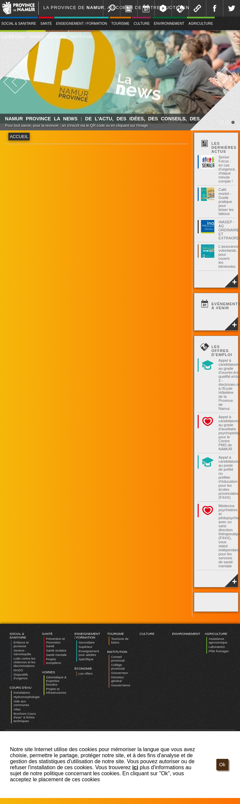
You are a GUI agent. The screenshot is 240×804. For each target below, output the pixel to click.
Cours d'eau (20, 687)
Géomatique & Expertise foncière (56, 680)
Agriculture (200, 23)
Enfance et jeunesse (21, 644)
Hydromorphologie (26, 697)
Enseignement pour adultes (89, 653)
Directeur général (117, 679)
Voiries (36, 37)
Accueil (19, 136)
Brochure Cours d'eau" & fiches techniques (24, 717)
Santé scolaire (56, 650)
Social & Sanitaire (17, 635)
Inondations (21, 692)
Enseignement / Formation (81, 23)
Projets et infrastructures (56, 690)
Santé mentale (56, 655)
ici (135, 767)
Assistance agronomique (218, 640)
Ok (222, 764)
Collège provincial (118, 666)
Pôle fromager (219, 651)
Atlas (16, 709)
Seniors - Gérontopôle (22, 652)
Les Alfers (86, 673)
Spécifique (86, 659)
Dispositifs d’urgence (20, 676)
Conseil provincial (118, 658)
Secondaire (87, 642)
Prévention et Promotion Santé (55, 642)
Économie (56, 37)
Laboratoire (217, 647)
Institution (81, 37)
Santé (46, 23)
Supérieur (86, 647)
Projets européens (53, 661)
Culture (142, 23)
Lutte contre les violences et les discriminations (24, 662)
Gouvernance (120, 685)
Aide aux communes (21, 703)
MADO (18, 670)
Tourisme (120, 23)
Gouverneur (119, 673)
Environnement (169, 23)
